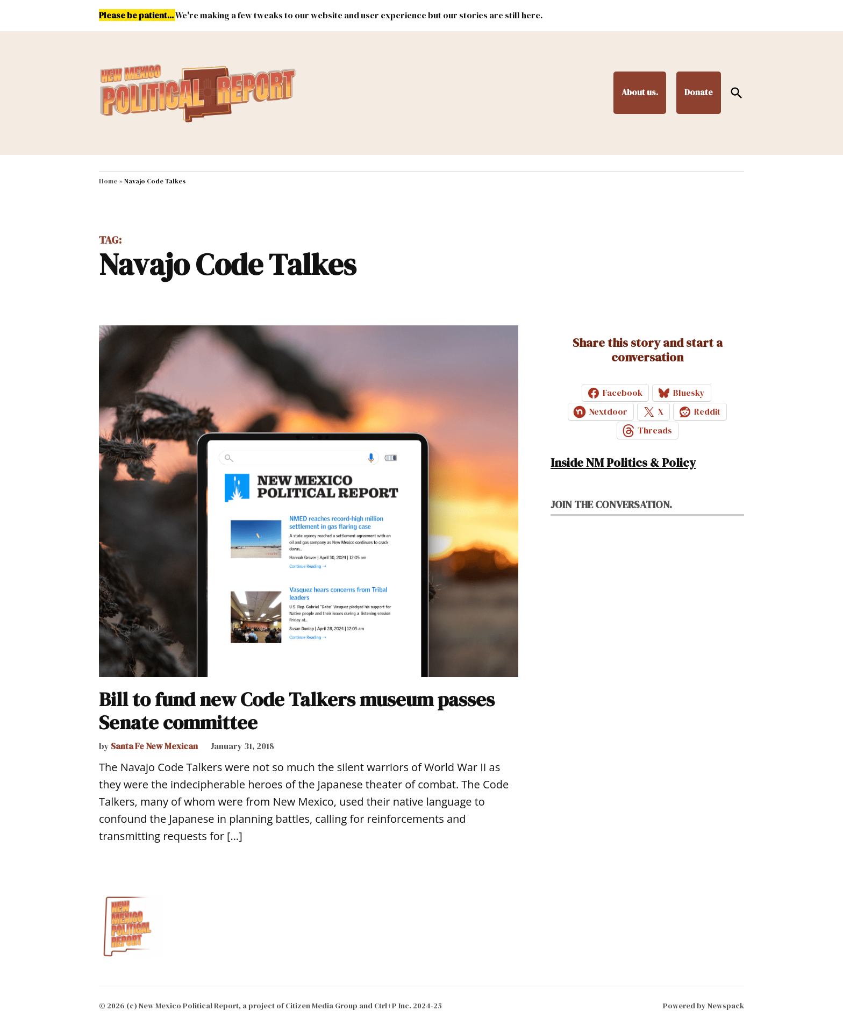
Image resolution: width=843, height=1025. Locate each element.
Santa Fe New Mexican (154, 746)
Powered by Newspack (703, 1005)
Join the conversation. (611, 504)
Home (108, 181)
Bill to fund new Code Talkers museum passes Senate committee (297, 711)
